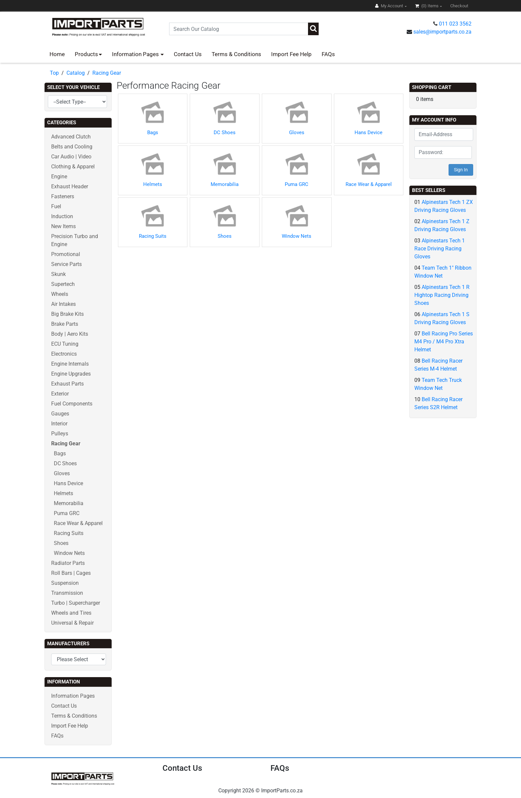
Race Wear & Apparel (78, 523)
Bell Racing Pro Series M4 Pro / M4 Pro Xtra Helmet (443, 341)
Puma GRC (66, 513)
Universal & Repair (72, 623)
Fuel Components (71, 403)
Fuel (56, 206)
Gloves (62, 473)
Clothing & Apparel (73, 166)
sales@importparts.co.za (442, 32)
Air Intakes (63, 304)
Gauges (60, 413)
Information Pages (136, 54)
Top (54, 73)
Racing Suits (68, 533)
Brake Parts (64, 324)
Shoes (61, 543)
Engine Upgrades (71, 374)
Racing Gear (106, 73)
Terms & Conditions (236, 54)
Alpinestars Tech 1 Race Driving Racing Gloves (439, 248)
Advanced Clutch (71, 136)
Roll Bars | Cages (71, 573)
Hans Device (68, 483)
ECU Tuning (64, 344)
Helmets (63, 493)
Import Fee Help (291, 54)
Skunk (58, 274)
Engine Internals (70, 364)
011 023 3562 (455, 24)
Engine (59, 176)
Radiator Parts (68, 563)
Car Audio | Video (71, 156)
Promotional (65, 254)
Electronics (64, 354)
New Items (63, 226)
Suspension (65, 583)
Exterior (60, 394)
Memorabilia (68, 503)
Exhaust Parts (67, 384)
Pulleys (59, 433)
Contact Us (188, 54)
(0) (427, 5)
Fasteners (62, 196)
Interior (59, 423)
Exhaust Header (69, 186)
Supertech (63, 284)
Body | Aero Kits (69, 334)
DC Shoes (65, 463)
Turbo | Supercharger (75, 603)
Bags (60, 453)
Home (57, 54)
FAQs (328, 54)
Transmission (67, 593)
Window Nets (69, 553)
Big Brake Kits (67, 314)
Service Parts (66, 264)
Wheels (59, 294)
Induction (62, 216)
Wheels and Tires (71, 613)
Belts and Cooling (71, 146)
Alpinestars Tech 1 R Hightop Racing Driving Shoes (441, 295)
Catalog (75, 73)
